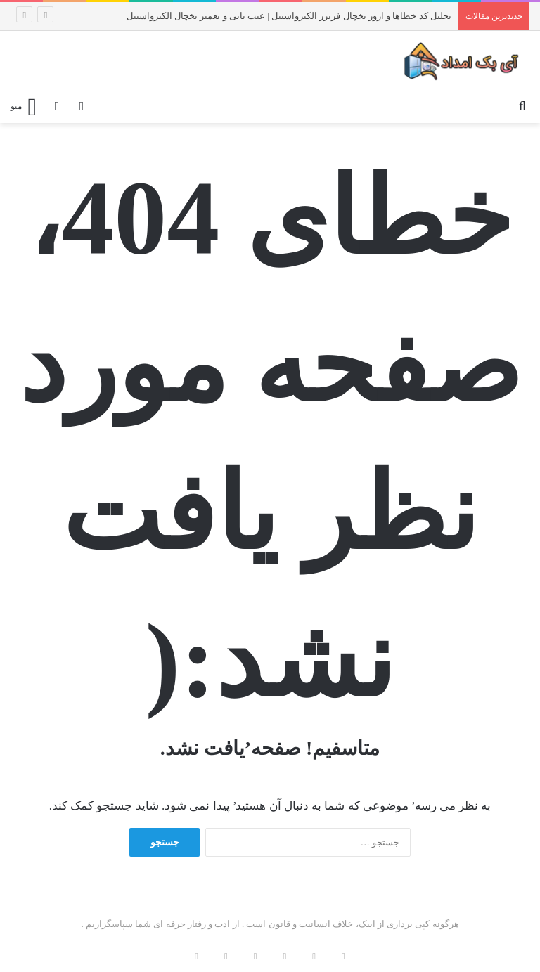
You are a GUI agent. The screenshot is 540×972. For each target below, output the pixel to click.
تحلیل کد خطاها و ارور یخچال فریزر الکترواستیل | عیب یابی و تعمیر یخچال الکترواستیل (289, 16)
